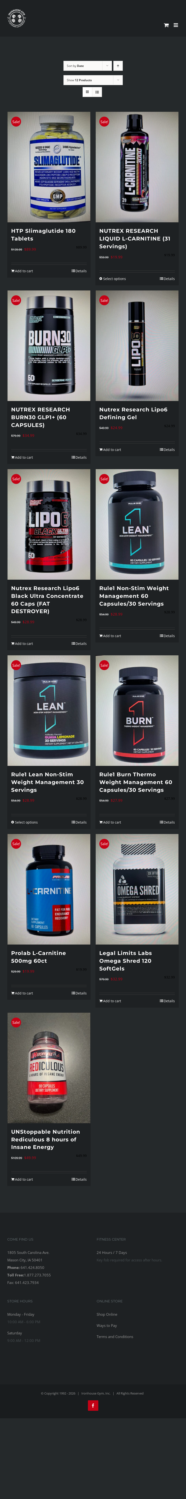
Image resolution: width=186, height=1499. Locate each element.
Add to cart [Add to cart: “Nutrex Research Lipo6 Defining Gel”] (112, 449)
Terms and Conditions (115, 1336)
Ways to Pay (107, 1325)
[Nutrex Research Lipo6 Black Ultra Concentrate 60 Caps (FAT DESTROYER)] (49, 524)
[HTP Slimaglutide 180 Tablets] (49, 167)
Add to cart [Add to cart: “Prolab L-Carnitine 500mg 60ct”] (24, 993)
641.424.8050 (32, 1267)
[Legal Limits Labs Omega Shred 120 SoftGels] (137, 889)
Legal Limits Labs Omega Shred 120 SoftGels (125, 961)
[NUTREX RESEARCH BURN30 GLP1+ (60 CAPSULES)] (49, 345)
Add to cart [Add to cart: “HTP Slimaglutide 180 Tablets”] (24, 271)
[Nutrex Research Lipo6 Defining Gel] (137, 345)
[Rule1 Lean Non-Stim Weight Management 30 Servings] (49, 710)
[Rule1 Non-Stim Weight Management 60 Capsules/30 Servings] (137, 524)
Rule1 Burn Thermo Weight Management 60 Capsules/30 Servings (135, 782)
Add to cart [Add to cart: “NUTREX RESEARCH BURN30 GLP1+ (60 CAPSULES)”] (24, 457)
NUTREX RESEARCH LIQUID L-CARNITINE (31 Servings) (134, 239)
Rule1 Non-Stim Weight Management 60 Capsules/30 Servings (134, 596)
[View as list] (97, 92)
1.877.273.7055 (37, 1275)
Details (81, 271)
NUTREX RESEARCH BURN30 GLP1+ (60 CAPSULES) (40, 417)
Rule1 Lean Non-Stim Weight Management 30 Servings (47, 782)
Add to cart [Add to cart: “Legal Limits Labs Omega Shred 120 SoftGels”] (112, 1001)
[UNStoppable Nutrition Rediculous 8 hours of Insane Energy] (49, 1068)
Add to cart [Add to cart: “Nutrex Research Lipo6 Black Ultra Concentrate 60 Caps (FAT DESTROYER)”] (24, 643)
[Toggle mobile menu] (176, 25)
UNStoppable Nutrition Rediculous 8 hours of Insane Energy (45, 1140)
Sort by (75, 66)
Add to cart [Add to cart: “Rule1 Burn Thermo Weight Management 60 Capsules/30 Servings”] (112, 822)
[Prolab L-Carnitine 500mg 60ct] (49, 889)
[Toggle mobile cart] (166, 25)
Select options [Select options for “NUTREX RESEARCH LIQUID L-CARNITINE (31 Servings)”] (114, 278)
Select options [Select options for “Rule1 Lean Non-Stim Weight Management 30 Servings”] (26, 822)
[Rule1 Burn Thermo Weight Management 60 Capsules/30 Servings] (137, 710)
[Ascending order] (118, 66)
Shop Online (107, 1314)
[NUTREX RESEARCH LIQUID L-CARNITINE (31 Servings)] (137, 167)
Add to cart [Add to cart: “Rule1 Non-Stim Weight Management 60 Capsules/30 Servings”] (112, 635)
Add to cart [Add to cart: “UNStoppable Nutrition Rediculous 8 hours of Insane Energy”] (24, 1179)
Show (79, 80)
